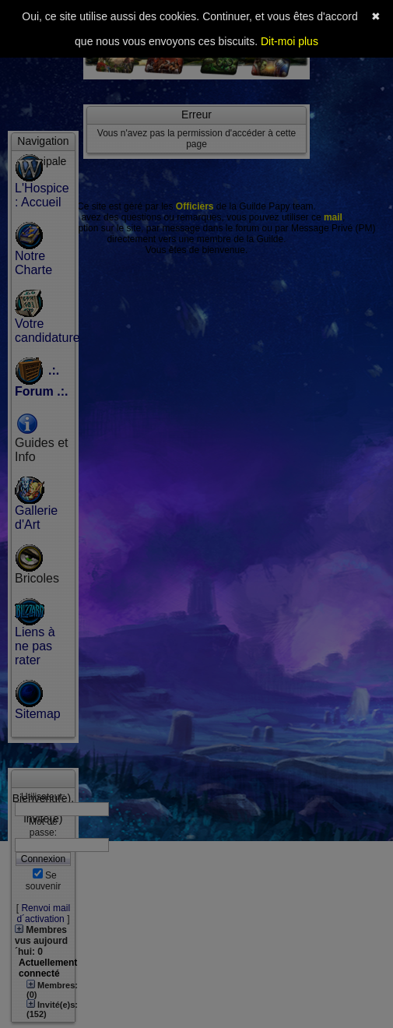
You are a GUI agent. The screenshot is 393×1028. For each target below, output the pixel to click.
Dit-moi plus (289, 41)
